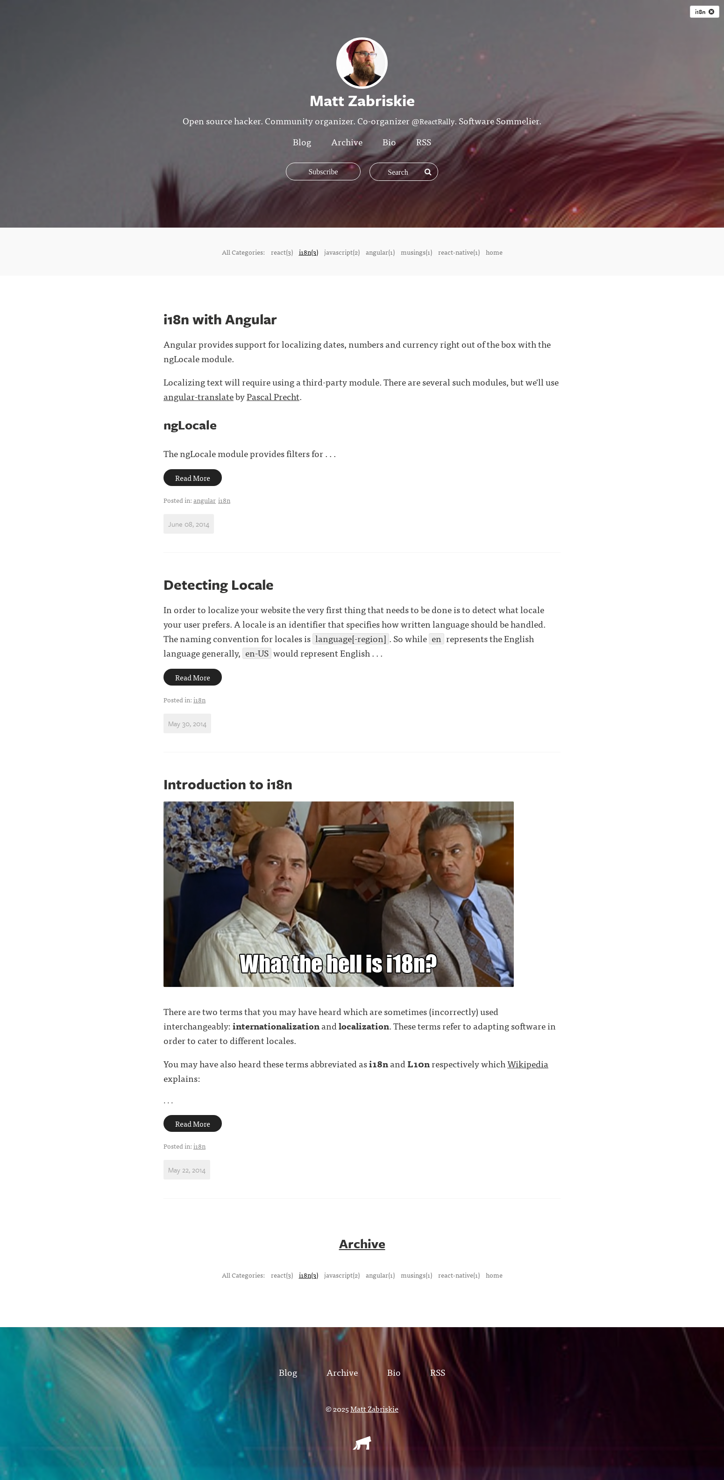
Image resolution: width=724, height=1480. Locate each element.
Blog (302, 141)
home (494, 252)
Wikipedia (527, 1063)
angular (204, 500)
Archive (346, 141)
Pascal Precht (273, 396)
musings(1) (416, 252)
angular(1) (380, 252)
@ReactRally (433, 121)
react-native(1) (459, 252)
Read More (192, 478)
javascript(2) (342, 252)
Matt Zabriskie (374, 1408)
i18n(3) (308, 252)
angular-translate (198, 396)
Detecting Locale (218, 584)
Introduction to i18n (227, 784)
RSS (423, 141)
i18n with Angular (220, 319)
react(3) (282, 252)
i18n (704, 11)
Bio (389, 141)
